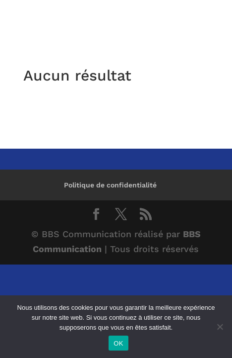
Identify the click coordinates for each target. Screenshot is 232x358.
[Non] (220, 327)
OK (118, 343)
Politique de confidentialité (110, 185)
